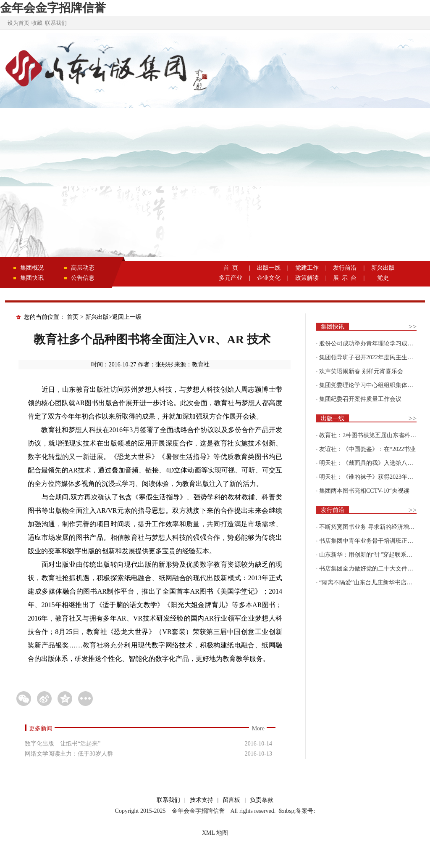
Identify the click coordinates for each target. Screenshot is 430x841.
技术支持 (201, 800)
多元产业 (230, 278)
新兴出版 (383, 268)
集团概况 (32, 268)
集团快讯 (32, 278)
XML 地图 (215, 833)
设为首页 (18, 23)
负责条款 (261, 800)
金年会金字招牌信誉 (53, 7)
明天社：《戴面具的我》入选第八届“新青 (373, 463)
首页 (73, 317)
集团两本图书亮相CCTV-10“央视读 (364, 491)
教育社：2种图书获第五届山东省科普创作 (373, 435)
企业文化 (269, 278)
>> (413, 327)
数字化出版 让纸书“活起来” (62, 743)
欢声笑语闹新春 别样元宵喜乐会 (361, 371)
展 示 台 (345, 278)
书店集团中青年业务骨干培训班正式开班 (372, 541)
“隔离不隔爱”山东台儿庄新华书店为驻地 (371, 582)
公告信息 (82, 278)
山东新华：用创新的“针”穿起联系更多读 (371, 555)
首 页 (230, 268)
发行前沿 (345, 268)
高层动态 (82, 268)
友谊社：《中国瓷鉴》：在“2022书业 (367, 449)
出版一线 (269, 268)
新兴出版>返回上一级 (113, 317)
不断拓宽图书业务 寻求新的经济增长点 (370, 527)
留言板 (231, 800)
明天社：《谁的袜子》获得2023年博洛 (369, 477)
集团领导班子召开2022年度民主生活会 (369, 357)
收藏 (36, 23)
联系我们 (56, 23)
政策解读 (307, 278)
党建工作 (307, 268)
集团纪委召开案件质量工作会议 (360, 399)
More (258, 728)
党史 (383, 278)
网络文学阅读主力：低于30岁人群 (69, 754)
